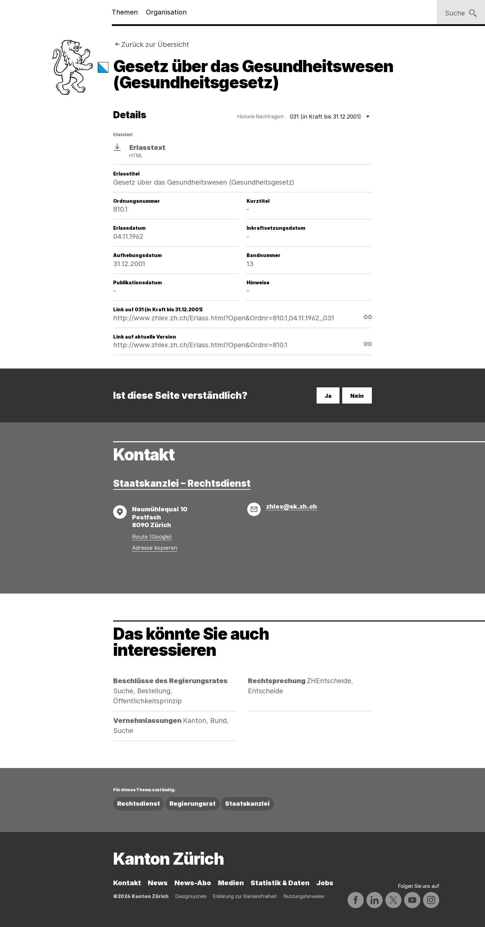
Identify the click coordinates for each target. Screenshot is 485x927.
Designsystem (190, 896)
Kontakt (127, 883)
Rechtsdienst (138, 803)
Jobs (324, 883)
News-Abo (192, 883)
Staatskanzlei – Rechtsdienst (182, 483)
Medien (231, 883)
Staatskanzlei (247, 803)
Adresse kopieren (154, 547)
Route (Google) (152, 536)
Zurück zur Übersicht (155, 44)
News (158, 883)
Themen (125, 12)
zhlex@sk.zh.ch (291, 506)
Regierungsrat (192, 803)
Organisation (166, 12)
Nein (357, 395)
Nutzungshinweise (304, 896)
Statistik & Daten (280, 883)
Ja (328, 395)
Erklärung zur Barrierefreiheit (245, 896)
